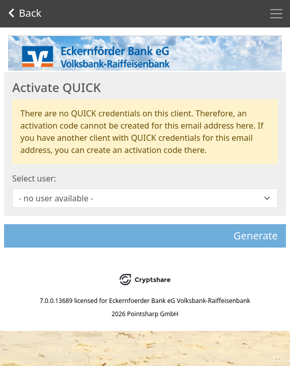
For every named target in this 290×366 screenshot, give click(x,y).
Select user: (34, 178)
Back (25, 13)
